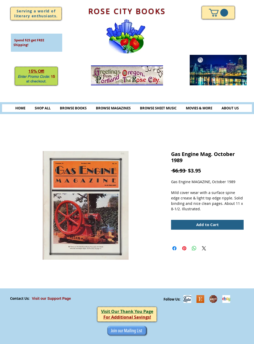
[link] (218, 13)
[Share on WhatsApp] (194, 248)
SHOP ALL (43, 108)
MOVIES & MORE (199, 108)
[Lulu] (187, 299)
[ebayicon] (226, 299)
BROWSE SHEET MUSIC (158, 108)
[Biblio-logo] (213, 299)
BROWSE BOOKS (73, 108)
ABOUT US (230, 108)
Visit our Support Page (51, 298)
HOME (20, 108)
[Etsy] (200, 299)
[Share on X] (204, 248)
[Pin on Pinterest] (184, 248)
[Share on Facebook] (174, 248)
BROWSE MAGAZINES (113, 108)
